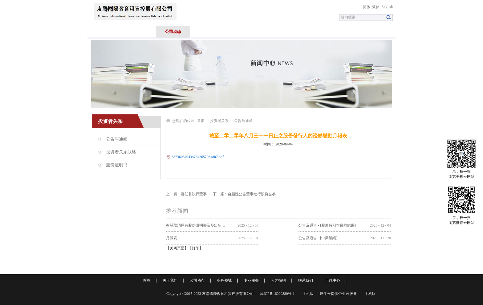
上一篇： (186, 194)
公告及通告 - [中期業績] (317, 238)
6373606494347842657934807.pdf (198, 157)
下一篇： (244, 194)
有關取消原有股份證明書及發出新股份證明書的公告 (208, 225)
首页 (105, 31)
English (387, 7)
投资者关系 (219, 121)
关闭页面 (177, 248)
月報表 (171, 238)
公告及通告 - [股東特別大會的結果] (327, 225)
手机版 (307, 293)
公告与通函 (243, 121)
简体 (366, 7)
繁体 (376, 7)
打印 (195, 248)
